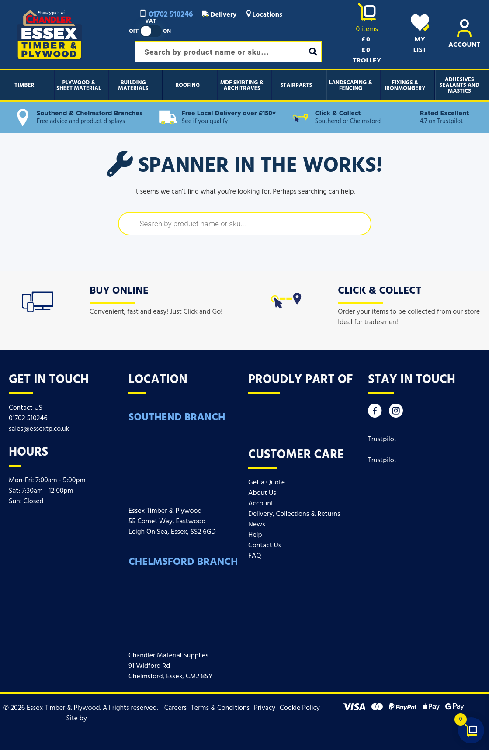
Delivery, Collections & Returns (294, 514)
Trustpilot (382, 439)
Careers (175, 708)
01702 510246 (166, 14)
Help (255, 535)
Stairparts (296, 85)
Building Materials (133, 85)
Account (261, 503)
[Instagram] (396, 413)
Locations (263, 15)
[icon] (37, 300)
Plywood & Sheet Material (78, 85)
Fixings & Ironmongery (405, 85)
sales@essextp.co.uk (39, 429)
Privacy (264, 708)
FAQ (254, 556)
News (256, 524)
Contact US (25, 408)
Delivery (219, 15)
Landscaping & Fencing (350, 85)
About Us (262, 493)
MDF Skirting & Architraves (242, 85)
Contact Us (264, 545)
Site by (80, 718)
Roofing (187, 85)
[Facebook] (375, 413)
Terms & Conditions (220, 708)
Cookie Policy (300, 708)
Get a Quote (266, 482)
